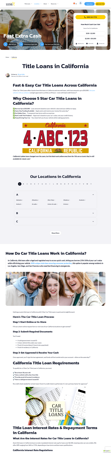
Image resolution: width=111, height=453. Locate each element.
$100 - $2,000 (90, 33)
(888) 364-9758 (100, 4)
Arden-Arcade (52, 204)
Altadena (66, 200)
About (47, 4)
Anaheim (81, 200)
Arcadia (34, 204)
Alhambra (35, 200)
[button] (107, 451)
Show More (55, 233)
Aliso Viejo (51, 200)
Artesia (65, 204)
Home (7, 57)
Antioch (18, 204)
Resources (55, 4)
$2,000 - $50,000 (90, 38)
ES (75, 4)
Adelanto (19, 200)
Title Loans (28, 4)
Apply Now (89, 4)
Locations (38, 4)
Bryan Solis (21, 74)
